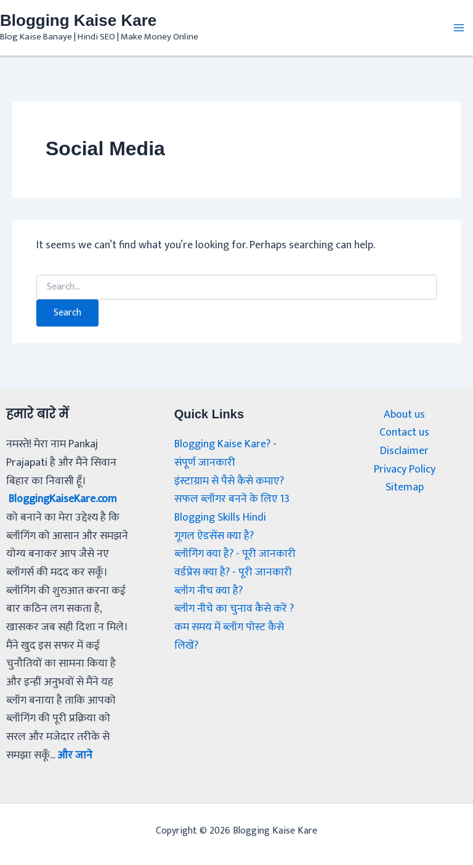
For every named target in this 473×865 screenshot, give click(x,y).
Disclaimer (404, 451)
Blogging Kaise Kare (78, 20)
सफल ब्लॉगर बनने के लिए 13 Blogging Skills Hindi (231, 508)
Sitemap (405, 488)
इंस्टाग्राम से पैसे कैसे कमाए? (229, 481)
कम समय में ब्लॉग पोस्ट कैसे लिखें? (229, 636)
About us (404, 415)
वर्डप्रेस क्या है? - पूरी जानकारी (233, 572)
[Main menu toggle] (458, 27)
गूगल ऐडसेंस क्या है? (214, 536)
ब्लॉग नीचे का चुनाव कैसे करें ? (234, 608)
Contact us (404, 433)
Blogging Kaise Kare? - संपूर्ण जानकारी (225, 453)
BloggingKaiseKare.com (64, 499)
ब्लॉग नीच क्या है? (209, 591)
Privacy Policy (404, 470)
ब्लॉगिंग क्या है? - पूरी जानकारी (235, 554)
